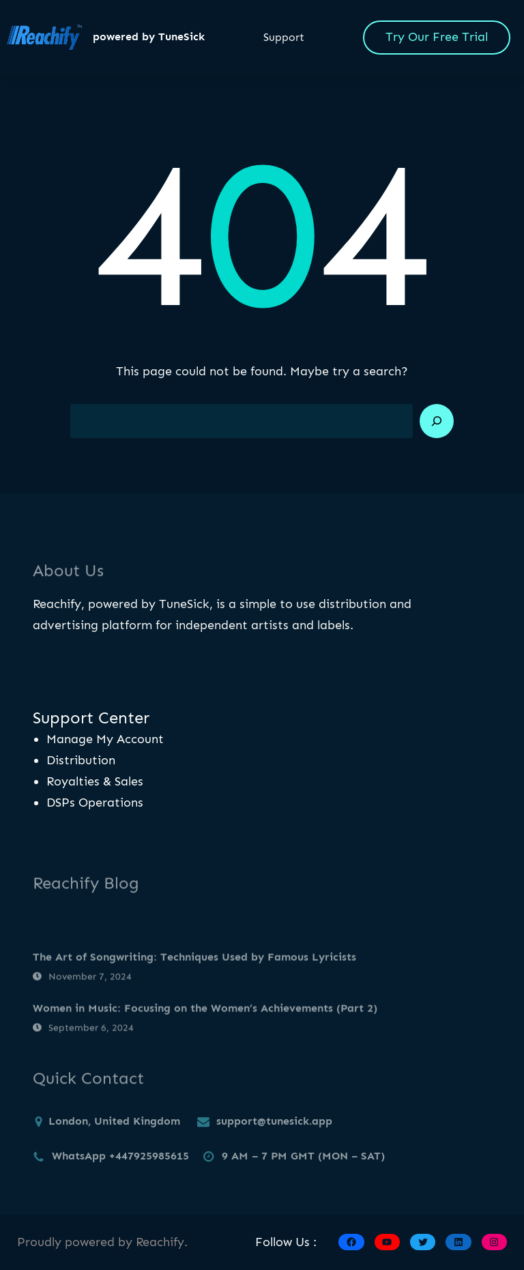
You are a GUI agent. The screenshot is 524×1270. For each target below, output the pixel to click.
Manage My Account (105, 739)
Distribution (80, 760)
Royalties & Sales (94, 781)
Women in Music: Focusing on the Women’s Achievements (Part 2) (205, 1026)
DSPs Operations (94, 802)
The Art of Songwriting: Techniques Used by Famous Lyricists (194, 974)
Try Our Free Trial (436, 36)
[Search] (437, 421)
